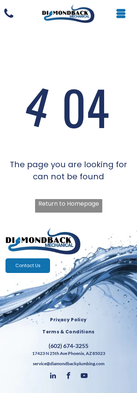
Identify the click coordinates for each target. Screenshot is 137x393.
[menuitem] (68, 320)
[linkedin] (53, 377)
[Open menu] (121, 13)
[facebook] (69, 377)
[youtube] (84, 377)
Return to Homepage (68, 203)
